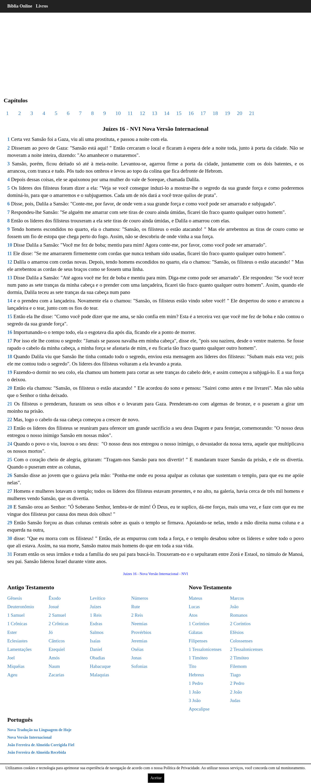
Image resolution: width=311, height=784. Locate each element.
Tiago (235, 674)
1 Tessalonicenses (205, 649)
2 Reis (137, 615)
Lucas (194, 606)
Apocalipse (199, 708)
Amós (54, 657)
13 (154, 113)
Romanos (239, 615)
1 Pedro (196, 683)
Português (20, 720)
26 (9, 475)
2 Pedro (237, 683)
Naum (54, 666)
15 (178, 113)
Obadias (97, 657)
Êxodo (55, 598)
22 (9, 419)
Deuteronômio (20, 606)
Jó (51, 632)
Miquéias (16, 666)
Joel (11, 657)
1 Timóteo (198, 657)
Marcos (237, 598)
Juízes (95, 606)
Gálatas (196, 632)
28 (9, 506)
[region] (155, 51)
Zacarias (56, 674)
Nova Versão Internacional (29, 737)
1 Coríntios (199, 623)
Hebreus (196, 674)
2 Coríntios (240, 623)
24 (9, 443)
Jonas (136, 657)
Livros (42, 6)
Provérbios (141, 632)
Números (139, 598)
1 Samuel (16, 615)
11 (130, 113)
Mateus (195, 598)
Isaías (95, 640)
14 (166, 113)
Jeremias (139, 640)
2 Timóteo (239, 657)
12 (142, 113)
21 (251, 113)
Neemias (139, 623)
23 (9, 428)
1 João (195, 692)
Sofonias (139, 666)
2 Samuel (57, 615)
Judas (235, 700)
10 (118, 113)
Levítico (97, 598)
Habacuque (100, 666)
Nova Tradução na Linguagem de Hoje (39, 730)
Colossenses (241, 640)
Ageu (12, 674)
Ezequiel (57, 649)
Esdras (96, 623)
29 (9, 522)
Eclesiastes (17, 640)
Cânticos (57, 640)
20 (239, 113)
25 (9, 459)
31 (9, 554)
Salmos (97, 632)
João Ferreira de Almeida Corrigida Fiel (40, 745)
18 (215, 113)
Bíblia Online (19, 6)
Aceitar (156, 778)
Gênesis (14, 598)
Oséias (137, 649)
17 (203, 113)
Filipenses (198, 640)
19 (227, 113)
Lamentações (19, 649)
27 (9, 491)
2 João (236, 692)
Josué (54, 606)
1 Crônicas (17, 623)
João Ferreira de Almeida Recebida (36, 752)
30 (9, 538)
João (234, 606)
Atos (193, 615)
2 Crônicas (59, 623)
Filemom (238, 666)
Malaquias (99, 674)
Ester (12, 632)
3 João (195, 700)
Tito (192, 666)
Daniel (96, 649)
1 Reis (96, 615)
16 (191, 113)
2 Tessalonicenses (246, 649)
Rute (135, 606)
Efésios (237, 632)
